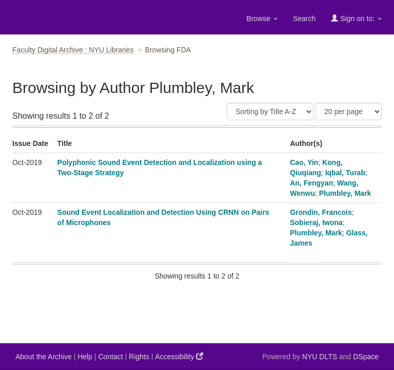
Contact (110, 357)
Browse (262, 18)
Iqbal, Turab (345, 173)
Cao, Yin (304, 162)
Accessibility (179, 356)
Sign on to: (356, 18)
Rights (139, 357)
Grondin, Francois (321, 212)
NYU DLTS (319, 357)
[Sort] (270, 111)
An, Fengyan (311, 183)
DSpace (366, 357)
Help (84, 357)
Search (304, 18)
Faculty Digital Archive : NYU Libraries (73, 50)
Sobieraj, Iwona (316, 222)
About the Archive (43, 357)
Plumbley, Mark (345, 193)
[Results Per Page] (349, 111)
